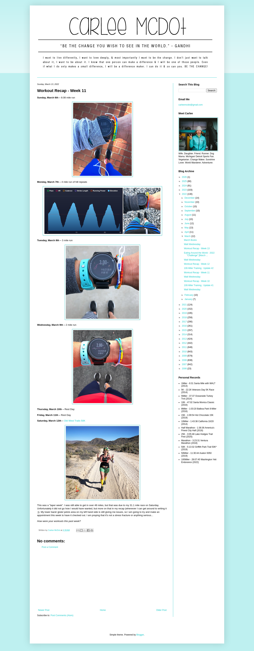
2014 (184, 334)
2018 (184, 317)
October (189, 206)
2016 (184, 326)
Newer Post (43, 610)
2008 (184, 360)
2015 (184, 330)
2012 (184, 343)
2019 (184, 313)
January (189, 299)
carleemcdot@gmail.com (190, 105)
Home (103, 610)
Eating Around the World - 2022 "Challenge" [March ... (199, 254)
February (189, 295)
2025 (184, 181)
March (188, 236)
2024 (184, 185)
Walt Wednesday (192, 244)
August (188, 215)
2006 (184, 368)
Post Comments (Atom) (61, 615)
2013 (184, 339)
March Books (190, 240)
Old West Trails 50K (74, 420)
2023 (184, 190)
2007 (184, 364)
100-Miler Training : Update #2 (198, 268)
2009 (184, 356)
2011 (184, 347)
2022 (184, 194)
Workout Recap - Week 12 (197, 264)
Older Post (161, 610)
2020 (184, 309)
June (187, 223)
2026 (184, 177)
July (187, 219)
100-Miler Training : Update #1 (198, 285)
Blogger (140, 634)
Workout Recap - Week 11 (197, 272)
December (190, 198)
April (187, 232)
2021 (184, 304)
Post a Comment (50, 547)
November (190, 202)
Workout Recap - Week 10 (197, 281)
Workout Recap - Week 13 (197, 248)
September (190, 210)
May (187, 227)
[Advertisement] (102, 578)
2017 (184, 321)
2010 (184, 351)
